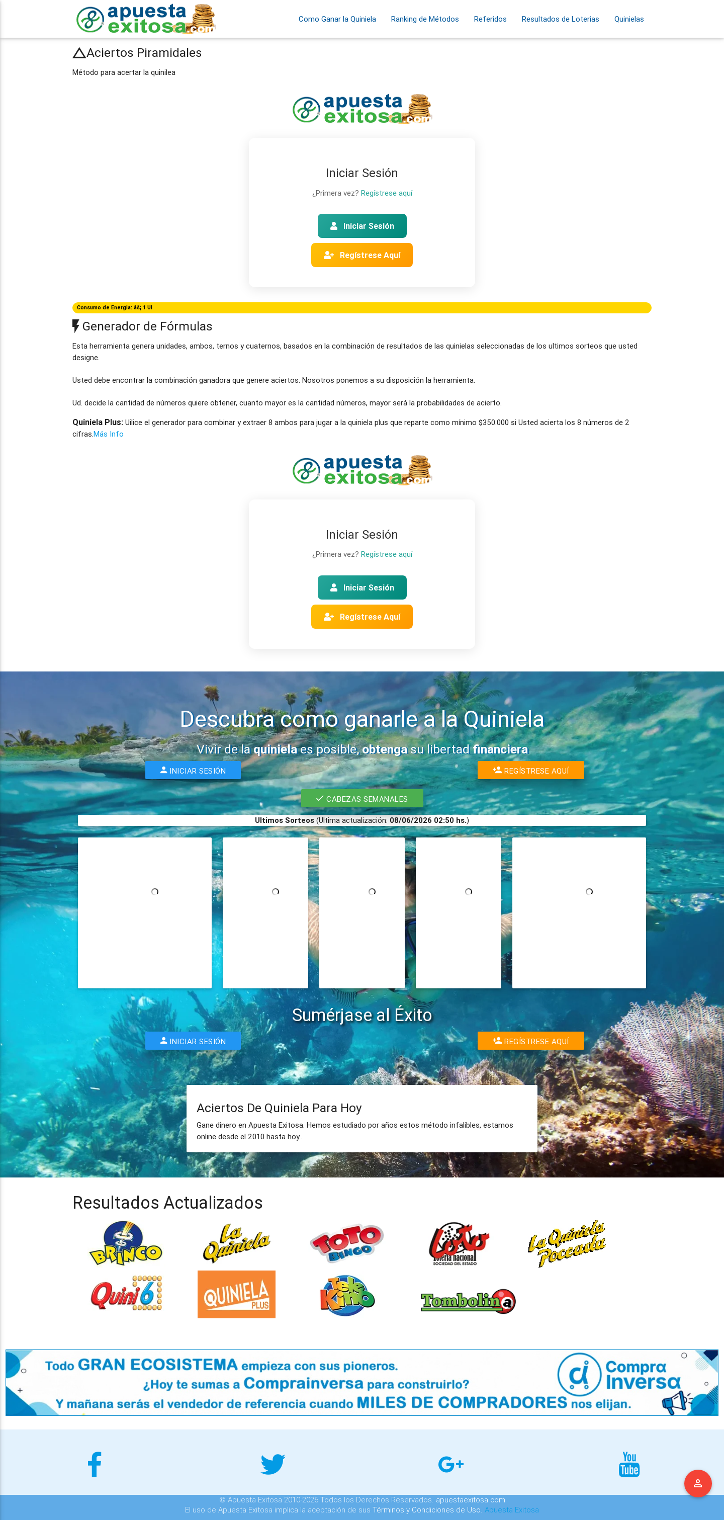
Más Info (109, 434)
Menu (698, 1484)
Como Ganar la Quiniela (337, 19)
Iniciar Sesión (362, 226)
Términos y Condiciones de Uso (427, 1509)
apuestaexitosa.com (470, 1499)
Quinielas (629, 19)
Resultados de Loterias (560, 19)
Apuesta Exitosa (512, 1509)
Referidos (490, 19)
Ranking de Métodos (425, 19)
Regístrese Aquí (362, 255)
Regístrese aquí (386, 193)
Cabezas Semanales (362, 798)
